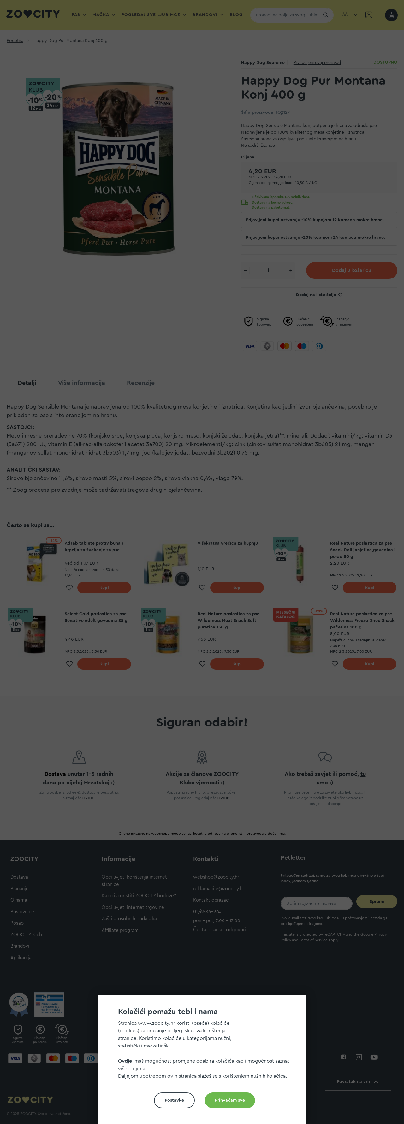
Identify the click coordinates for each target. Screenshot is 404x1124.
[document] (204, 1062)
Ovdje (125, 1061)
